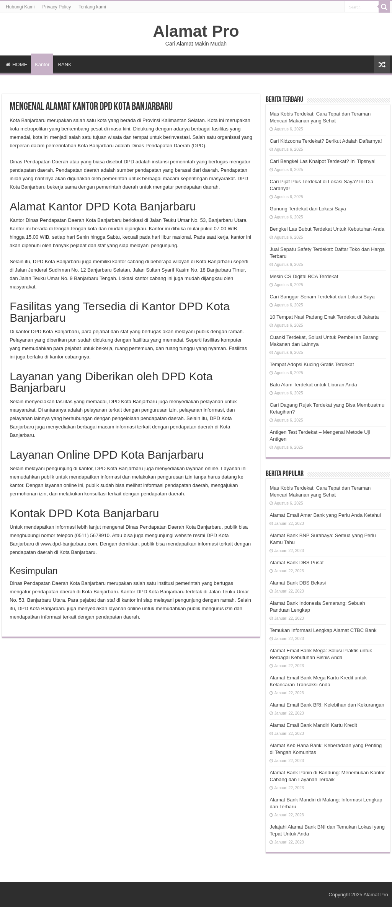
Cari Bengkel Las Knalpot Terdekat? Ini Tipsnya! (323, 161)
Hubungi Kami (20, 7)
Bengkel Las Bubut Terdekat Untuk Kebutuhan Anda (327, 229)
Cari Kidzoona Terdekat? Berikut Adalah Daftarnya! (326, 141)
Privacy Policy (56, 7)
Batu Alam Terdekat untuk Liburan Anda (313, 385)
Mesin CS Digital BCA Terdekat (304, 276)
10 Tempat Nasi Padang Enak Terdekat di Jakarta (324, 317)
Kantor (42, 64)
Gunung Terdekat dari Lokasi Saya (308, 209)
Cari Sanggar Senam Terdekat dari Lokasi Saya (322, 297)
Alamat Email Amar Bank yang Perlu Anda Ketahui (325, 515)
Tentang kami (92, 7)
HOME (16, 64)
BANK (64, 64)
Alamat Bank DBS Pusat (296, 562)
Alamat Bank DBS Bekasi (298, 583)
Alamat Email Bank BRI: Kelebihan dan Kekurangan (327, 705)
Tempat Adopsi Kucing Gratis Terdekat (312, 364)
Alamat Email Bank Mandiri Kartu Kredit (313, 725)
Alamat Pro (196, 31)
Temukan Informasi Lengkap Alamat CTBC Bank (323, 630)
